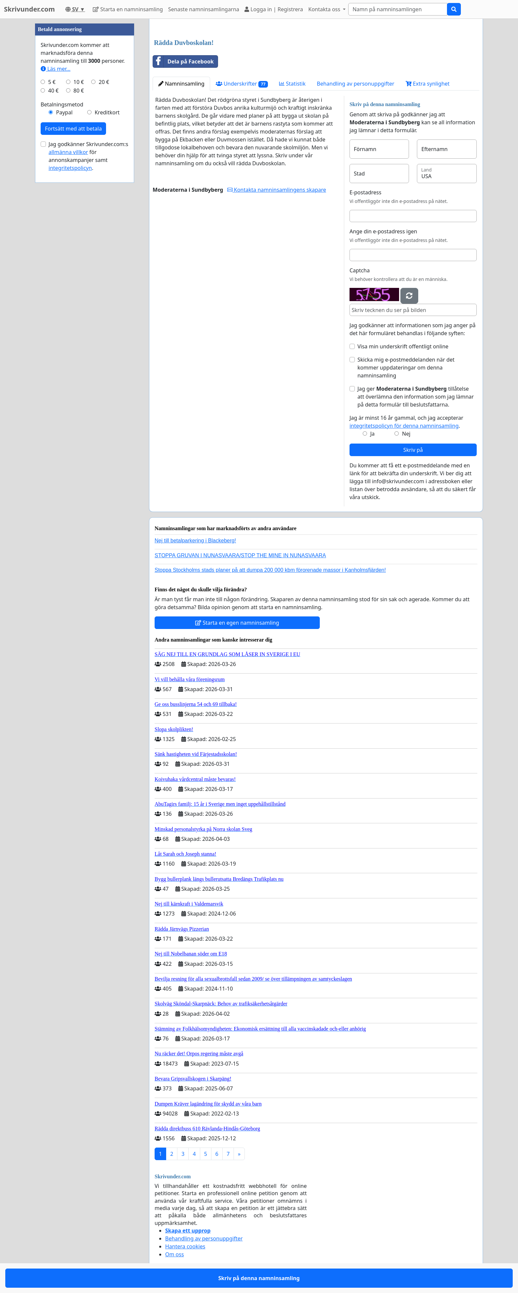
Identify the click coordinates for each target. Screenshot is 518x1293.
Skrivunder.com (29, 9)
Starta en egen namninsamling (237, 622)
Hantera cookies (185, 1246)
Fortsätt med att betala (73, 128)
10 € (78, 82)
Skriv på (413, 449)
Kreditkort (107, 112)
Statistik (292, 83)
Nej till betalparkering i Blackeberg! (195, 540)
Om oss (174, 1254)
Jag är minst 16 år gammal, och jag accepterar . (406, 421)
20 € (104, 82)
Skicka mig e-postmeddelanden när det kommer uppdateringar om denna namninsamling (406, 367)
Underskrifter (242, 84)
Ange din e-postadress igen (383, 231)
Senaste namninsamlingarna (203, 9)
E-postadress (365, 192)
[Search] (397, 9)
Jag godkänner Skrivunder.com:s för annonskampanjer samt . (88, 156)
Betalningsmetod (62, 104)
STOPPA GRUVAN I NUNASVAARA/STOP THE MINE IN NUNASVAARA (240, 555)
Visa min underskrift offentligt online (402, 346)
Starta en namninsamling (128, 9)
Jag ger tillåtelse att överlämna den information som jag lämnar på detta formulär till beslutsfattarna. (415, 396)
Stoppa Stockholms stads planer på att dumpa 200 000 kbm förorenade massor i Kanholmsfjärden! (270, 570)
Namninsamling (181, 83)
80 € (78, 90)
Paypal (64, 112)
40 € (53, 90)
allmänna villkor (68, 152)
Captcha (360, 270)
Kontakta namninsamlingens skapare (276, 189)
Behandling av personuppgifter (355, 83)
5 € (52, 82)
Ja (372, 433)
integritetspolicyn (70, 168)
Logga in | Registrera (273, 9)
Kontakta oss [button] (325, 9)
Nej (406, 433)
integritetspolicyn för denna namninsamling (404, 425)
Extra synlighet (428, 83)
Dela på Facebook (183, 61)
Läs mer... (55, 68)
